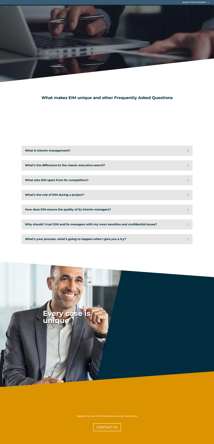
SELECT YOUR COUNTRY (194, 2)
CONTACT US (107, 427)
